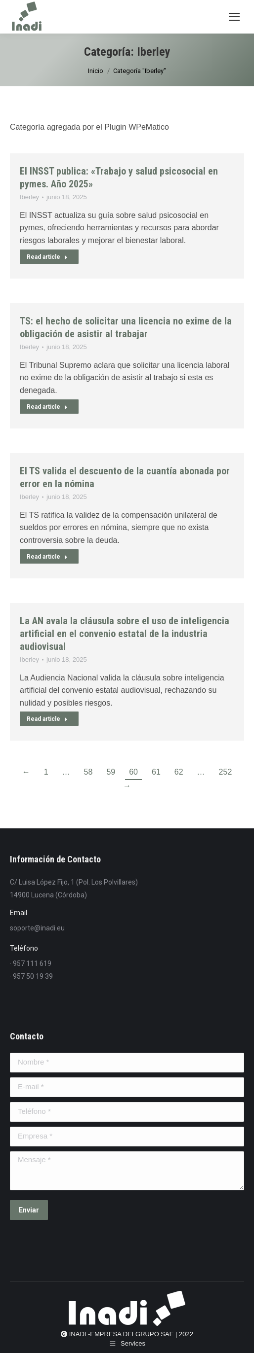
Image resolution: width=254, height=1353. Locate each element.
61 (156, 772)
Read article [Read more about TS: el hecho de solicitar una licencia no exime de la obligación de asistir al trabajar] (47, 406)
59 (110, 772)
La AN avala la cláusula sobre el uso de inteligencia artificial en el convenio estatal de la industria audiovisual (124, 633)
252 (225, 772)
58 (88, 772)
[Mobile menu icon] (234, 17)
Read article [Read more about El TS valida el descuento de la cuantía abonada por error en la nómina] (47, 556)
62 (178, 772)
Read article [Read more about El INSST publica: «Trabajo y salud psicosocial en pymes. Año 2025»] (47, 256)
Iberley (29, 197)
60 (133, 772)
